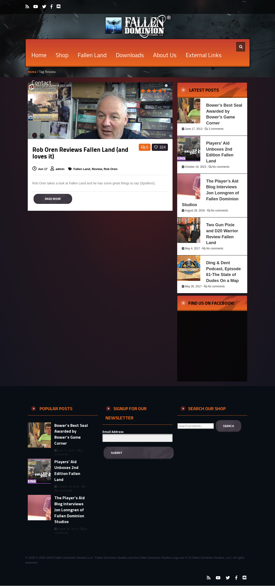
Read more (53, 198)
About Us (164, 54)
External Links (204, 54)
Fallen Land (92, 54)
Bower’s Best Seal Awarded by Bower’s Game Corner (71, 434)
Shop (62, 54)
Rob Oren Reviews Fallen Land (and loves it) (80, 153)
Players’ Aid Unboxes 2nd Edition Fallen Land (67, 471)
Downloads (130, 54)
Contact (41, 82)
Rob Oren (110, 169)
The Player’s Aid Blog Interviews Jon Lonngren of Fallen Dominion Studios (210, 193)
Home (38, 54)
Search (228, 426)
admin (60, 169)
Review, (98, 169)
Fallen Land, (82, 169)
